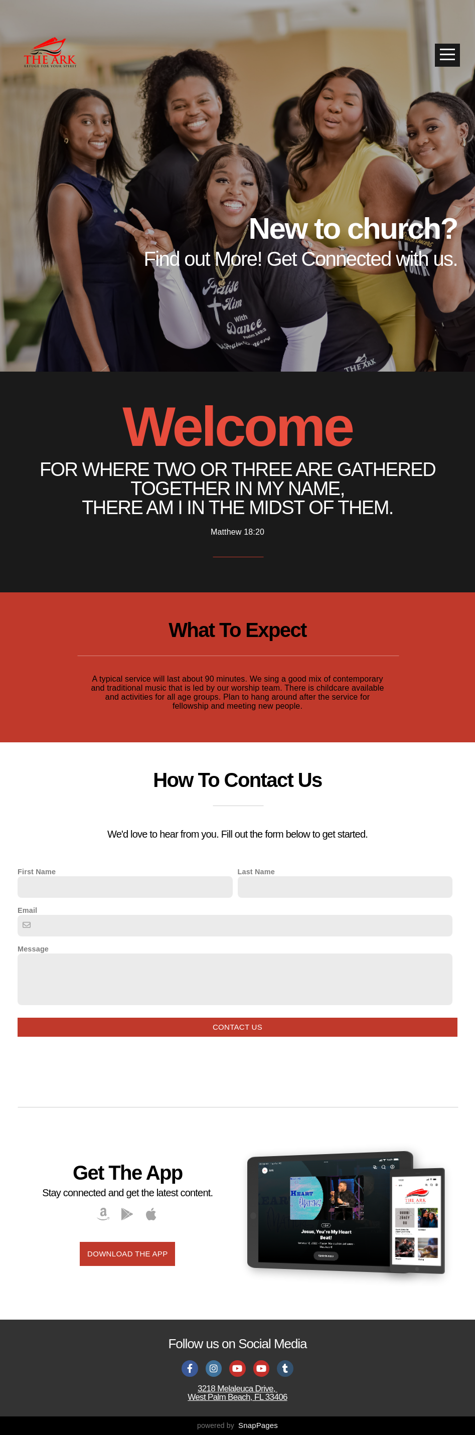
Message (33, 949)
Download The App (127, 1253)
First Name (37, 872)
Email (27, 910)
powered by (237, 1425)
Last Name (256, 872)
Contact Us (237, 1027)
